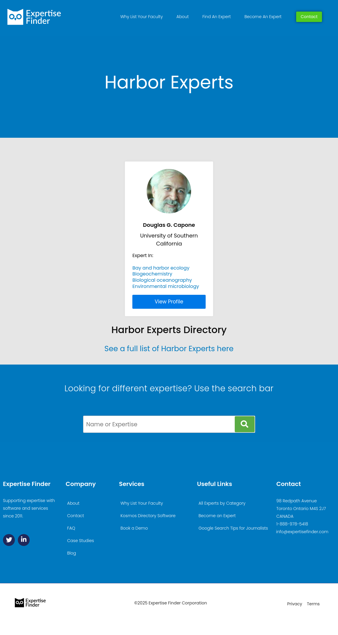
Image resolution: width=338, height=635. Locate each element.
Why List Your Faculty (141, 17)
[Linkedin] (24, 540)
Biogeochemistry (152, 273)
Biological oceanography (162, 280)
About (183, 17)
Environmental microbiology (165, 286)
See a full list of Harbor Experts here (169, 348)
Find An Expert (216, 17)
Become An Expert (263, 17)
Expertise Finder (26, 484)
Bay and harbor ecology (160, 268)
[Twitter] (9, 540)
